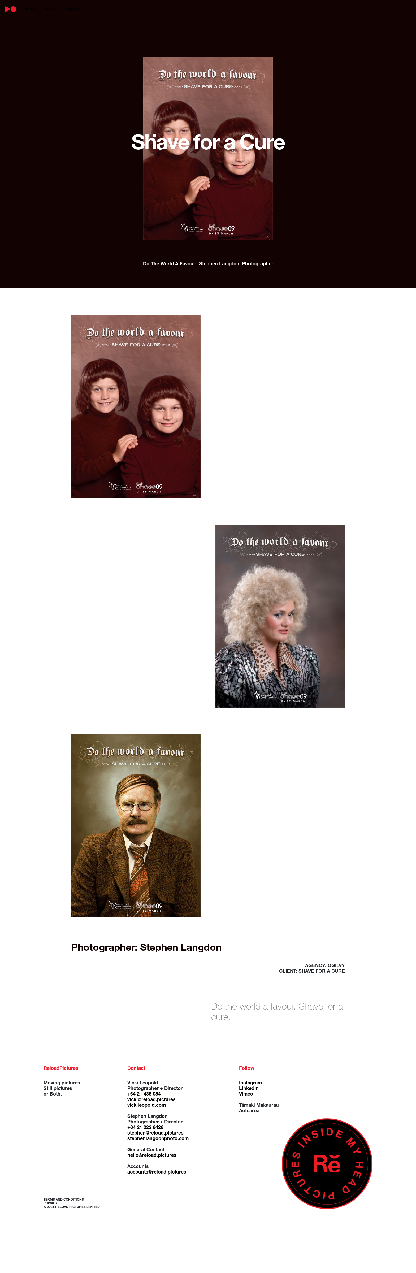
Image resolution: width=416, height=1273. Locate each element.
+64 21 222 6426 (145, 1127)
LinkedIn (249, 1088)
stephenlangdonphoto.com (158, 1139)
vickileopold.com (146, 1105)
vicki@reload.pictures (151, 1100)
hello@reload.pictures (151, 1155)
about (51, 9)
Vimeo (246, 1094)
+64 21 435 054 (144, 1094)
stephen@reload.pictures (155, 1133)
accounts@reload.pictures (156, 1172)
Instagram (250, 1083)
